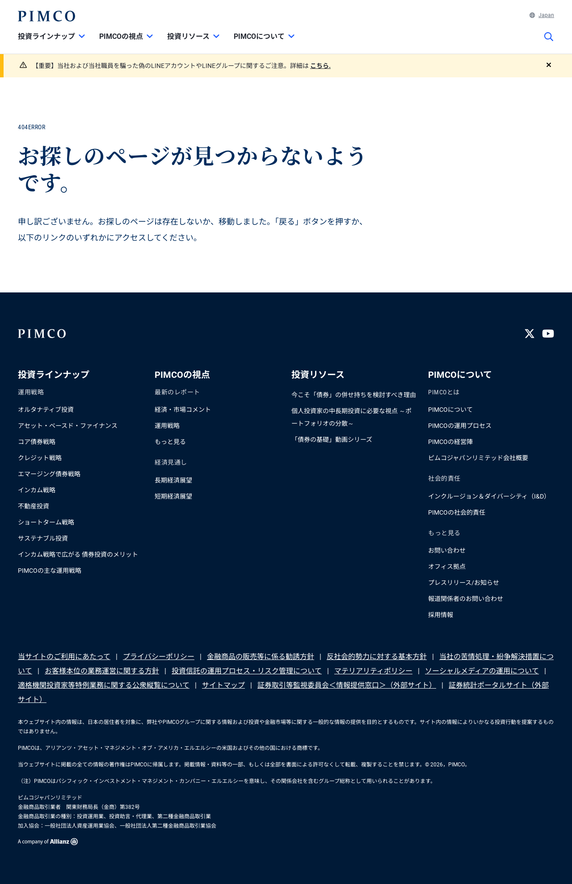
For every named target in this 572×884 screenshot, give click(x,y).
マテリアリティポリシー (373, 671)
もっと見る (170, 441)
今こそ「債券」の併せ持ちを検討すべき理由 (353, 394)
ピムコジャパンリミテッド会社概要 (478, 457)
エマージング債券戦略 (49, 474)
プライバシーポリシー (158, 656)
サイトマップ (223, 685)
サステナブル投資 (43, 538)
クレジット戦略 (40, 457)
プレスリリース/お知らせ (463, 582)
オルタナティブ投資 (46, 409)
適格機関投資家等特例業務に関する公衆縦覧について (103, 685)
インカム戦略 (36, 490)
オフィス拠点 (447, 566)
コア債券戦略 (36, 441)
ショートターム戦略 (46, 522)
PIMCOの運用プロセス (460, 425)
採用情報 (440, 614)
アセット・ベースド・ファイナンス (68, 425)
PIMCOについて (450, 409)
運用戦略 (167, 425)
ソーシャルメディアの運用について (482, 671)
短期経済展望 (173, 496)
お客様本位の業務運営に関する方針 (102, 671)
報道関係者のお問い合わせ (465, 598)
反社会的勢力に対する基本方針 (377, 656)
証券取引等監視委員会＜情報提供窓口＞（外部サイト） (346, 685)
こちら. (320, 65)
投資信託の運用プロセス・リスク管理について (247, 671)
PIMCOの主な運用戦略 (49, 570)
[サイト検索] (548, 43)
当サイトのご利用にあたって (64, 656)
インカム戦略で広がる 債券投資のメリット (78, 554)
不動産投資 (33, 506)
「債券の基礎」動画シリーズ (331, 439)
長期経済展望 (173, 480)
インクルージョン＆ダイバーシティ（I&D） (489, 496)
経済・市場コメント (183, 409)
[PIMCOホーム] (46, 16)
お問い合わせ (447, 550)
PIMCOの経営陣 (450, 441)
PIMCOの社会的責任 (456, 512)
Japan (542, 15)
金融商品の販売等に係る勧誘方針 (260, 656)
